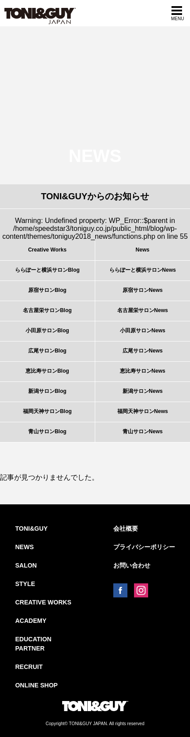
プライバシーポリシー (144, 546)
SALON (26, 565)
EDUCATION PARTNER (33, 644)
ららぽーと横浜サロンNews (142, 270)
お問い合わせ (131, 565)
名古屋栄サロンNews (142, 310)
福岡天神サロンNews (142, 411)
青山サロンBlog (47, 431)
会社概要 (125, 528)
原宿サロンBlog (47, 290)
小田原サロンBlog (47, 330)
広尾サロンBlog (47, 351)
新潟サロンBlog (47, 391)
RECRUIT (28, 666)
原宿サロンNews (143, 290)
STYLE (25, 583)
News (142, 250)
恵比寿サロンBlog (47, 371)
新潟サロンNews (143, 391)
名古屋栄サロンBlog (47, 310)
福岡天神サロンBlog (47, 411)
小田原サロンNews (142, 330)
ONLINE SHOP (36, 685)
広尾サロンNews (143, 351)
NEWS (24, 546)
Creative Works (47, 250)
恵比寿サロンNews (142, 371)
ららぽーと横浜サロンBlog (47, 270)
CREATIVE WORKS (43, 602)
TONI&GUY (31, 528)
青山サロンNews (143, 431)
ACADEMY (30, 620)
